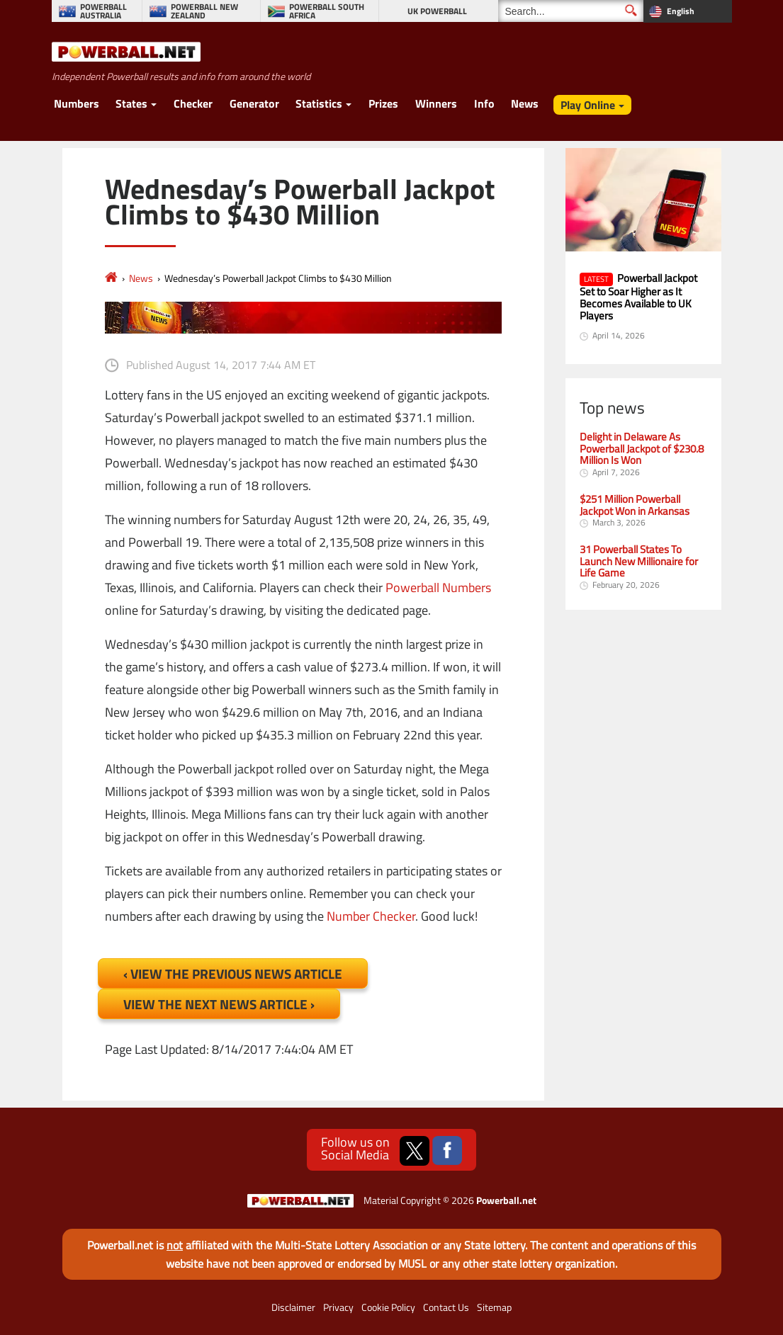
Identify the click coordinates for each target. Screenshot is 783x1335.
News (525, 103)
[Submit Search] (631, 10)
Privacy (338, 1307)
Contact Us (446, 1307)
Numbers (76, 103)
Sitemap (494, 1307)
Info (484, 103)
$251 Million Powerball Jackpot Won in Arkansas (634, 505)
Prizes (383, 103)
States (131, 103)
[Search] (570, 11)
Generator (254, 103)
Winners (436, 103)
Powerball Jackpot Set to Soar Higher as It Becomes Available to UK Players (638, 296)
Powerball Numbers (438, 587)
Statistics (318, 103)
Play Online (588, 104)
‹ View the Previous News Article (232, 973)
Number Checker (371, 916)
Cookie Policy (388, 1307)
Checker (193, 103)
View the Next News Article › (219, 1004)
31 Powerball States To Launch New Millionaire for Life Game (639, 561)
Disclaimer (293, 1307)
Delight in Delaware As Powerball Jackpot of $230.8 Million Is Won (642, 448)
